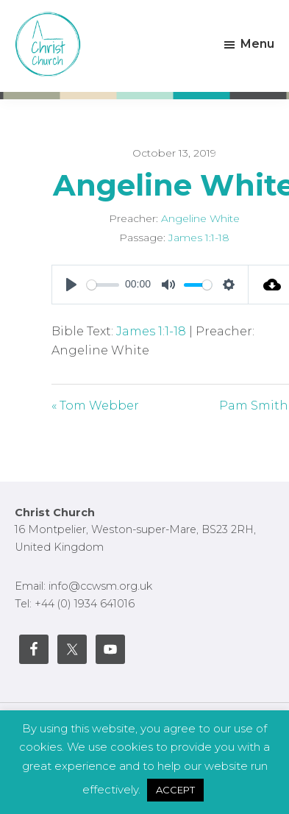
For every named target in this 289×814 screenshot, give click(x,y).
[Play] (71, 284)
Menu (257, 44)
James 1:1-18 (198, 237)
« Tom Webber (95, 406)
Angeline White (200, 218)
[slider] (103, 285)
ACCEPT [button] (175, 790)
